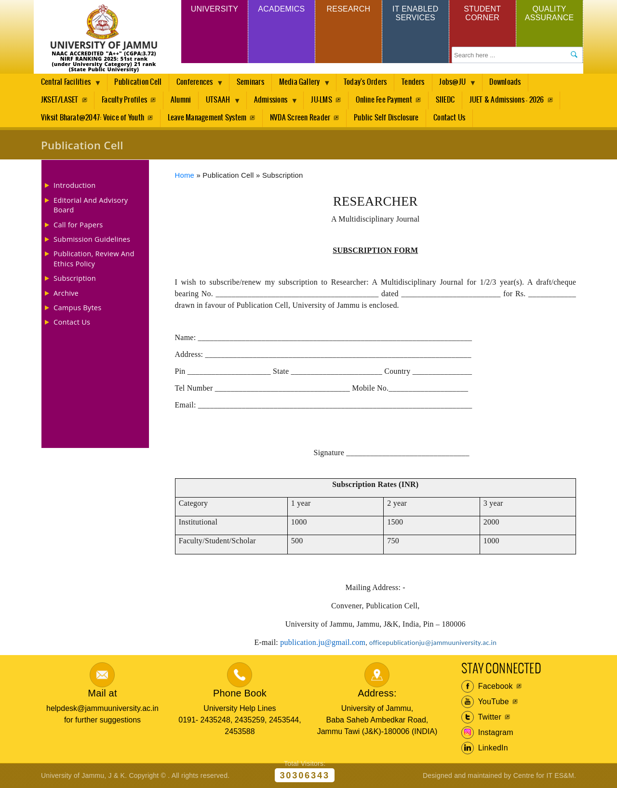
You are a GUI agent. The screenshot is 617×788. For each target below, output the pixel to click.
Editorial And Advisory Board (91, 204)
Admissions (274, 102)
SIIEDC (448, 100)
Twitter (481, 717)
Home (185, 175)
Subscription (75, 278)
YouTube (485, 702)
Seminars (252, 82)
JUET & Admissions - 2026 (510, 100)
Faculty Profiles (125, 100)
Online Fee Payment (387, 100)
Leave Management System (207, 118)
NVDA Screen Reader (301, 118)
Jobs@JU (458, 85)
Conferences (197, 85)
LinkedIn (484, 748)
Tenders (416, 82)
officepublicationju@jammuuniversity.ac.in (432, 642)
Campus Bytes (78, 307)
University (214, 9)
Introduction (74, 185)
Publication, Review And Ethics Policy (94, 258)
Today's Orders (367, 82)
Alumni (182, 100)
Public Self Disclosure (387, 118)
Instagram (487, 732)
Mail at (102, 693)
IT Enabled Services (415, 13)
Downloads (509, 82)
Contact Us (451, 118)
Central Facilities (67, 85)
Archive (66, 293)
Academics (281, 9)
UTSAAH (221, 102)
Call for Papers (78, 224)
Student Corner (482, 13)
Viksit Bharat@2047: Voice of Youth (92, 118)
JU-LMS (323, 100)
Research (348, 9)
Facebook (487, 686)
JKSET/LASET (60, 100)
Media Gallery (303, 85)
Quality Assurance (549, 13)
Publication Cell (138, 82)
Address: (377, 693)
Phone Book (240, 693)
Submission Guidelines (92, 239)
